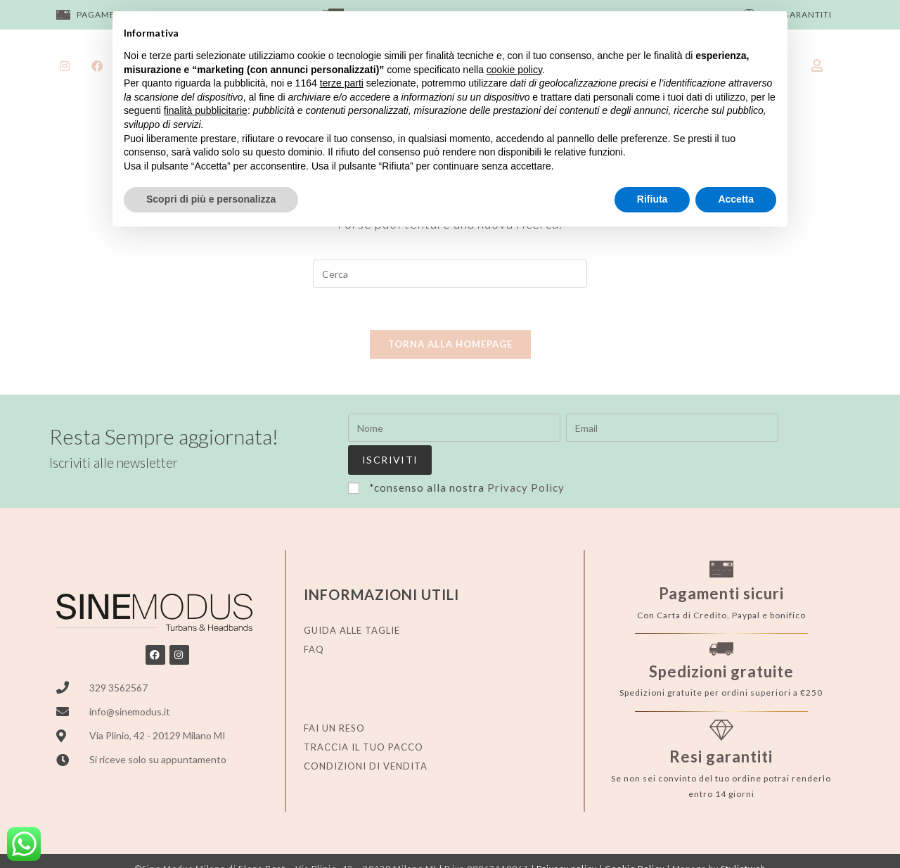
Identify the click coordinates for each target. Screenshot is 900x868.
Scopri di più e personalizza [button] (211, 199)
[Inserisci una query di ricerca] (450, 274)
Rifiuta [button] (652, 199)
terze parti (342, 83)
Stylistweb (743, 839)
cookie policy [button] (514, 69)
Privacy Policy (526, 457)
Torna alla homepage (450, 344)
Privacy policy (566, 839)
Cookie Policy (634, 839)
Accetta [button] (736, 199)
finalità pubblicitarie (206, 110)
